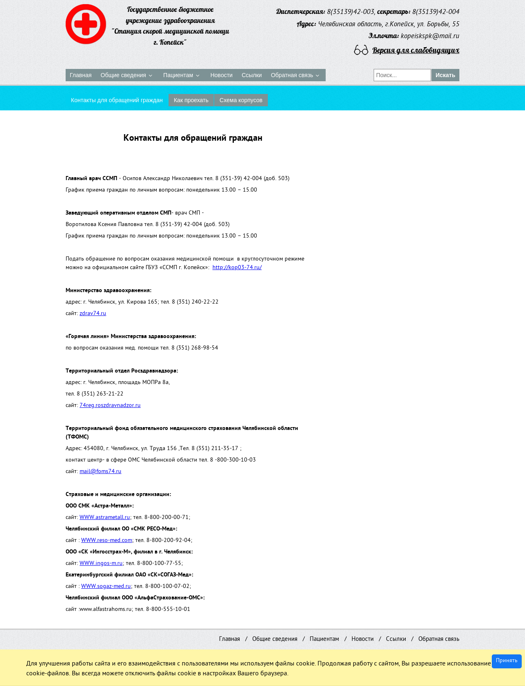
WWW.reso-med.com (106, 540)
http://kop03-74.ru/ (237, 268)
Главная (229, 639)
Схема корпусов (240, 100)
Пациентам (324, 639)
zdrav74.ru (93, 314)
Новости (363, 639)
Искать (445, 75)
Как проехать (191, 100)
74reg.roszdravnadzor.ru (110, 405)
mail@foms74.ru (100, 472)
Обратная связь (438, 639)
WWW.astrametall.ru (105, 517)
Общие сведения (274, 639)
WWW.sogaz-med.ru (106, 586)
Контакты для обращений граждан (117, 100)
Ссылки (396, 639)
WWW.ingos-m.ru (101, 563)
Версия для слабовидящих (415, 50)
